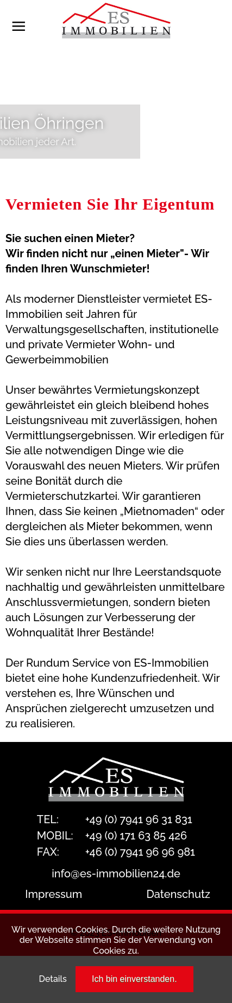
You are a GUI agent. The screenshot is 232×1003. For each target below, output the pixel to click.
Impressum (53, 894)
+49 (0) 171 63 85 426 (136, 835)
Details (52, 979)
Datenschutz (178, 894)
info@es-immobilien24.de (116, 873)
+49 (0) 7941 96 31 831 (138, 819)
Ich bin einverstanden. (134, 979)
